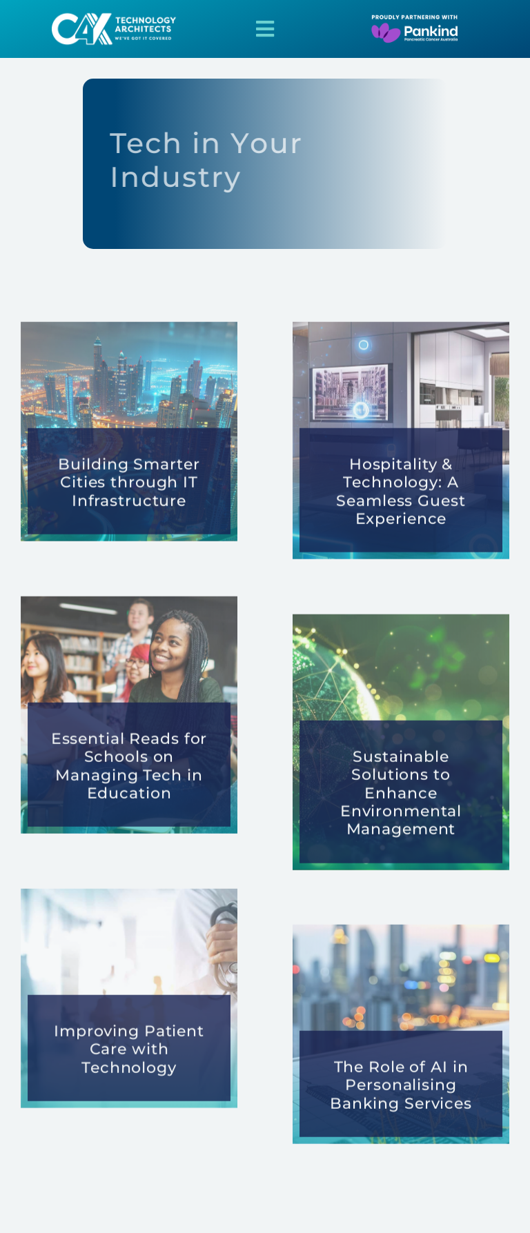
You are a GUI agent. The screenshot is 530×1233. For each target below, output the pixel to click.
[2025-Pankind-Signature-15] (117, 15)
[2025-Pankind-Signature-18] (402, 18)
